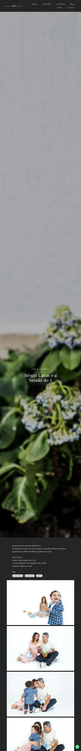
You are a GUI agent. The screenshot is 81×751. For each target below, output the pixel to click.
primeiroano (30, 576)
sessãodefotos (17, 576)
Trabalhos (47, 4)
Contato (71, 7)
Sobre (59, 7)
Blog (73, 4)
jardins (39, 576)
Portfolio (61, 4)
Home (34, 4)
